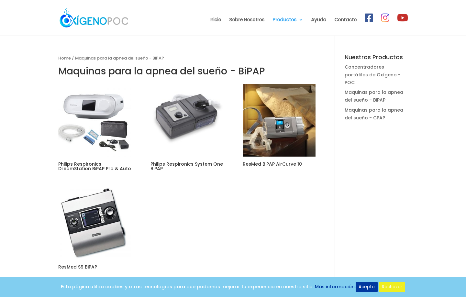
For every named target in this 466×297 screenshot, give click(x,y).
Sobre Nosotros (246, 20)
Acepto (367, 287)
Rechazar (392, 287)
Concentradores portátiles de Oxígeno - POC (373, 75)
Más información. (335, 286)
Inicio (215, 20)
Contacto (345, 20)
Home (64, 58)
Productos (284, 20)
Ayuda (318, 20)
